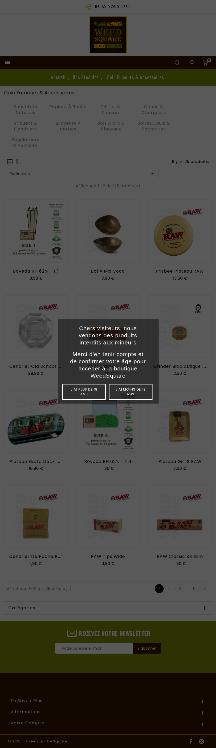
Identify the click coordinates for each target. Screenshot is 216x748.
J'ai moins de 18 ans (130, 392)
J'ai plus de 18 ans (84, 392)
